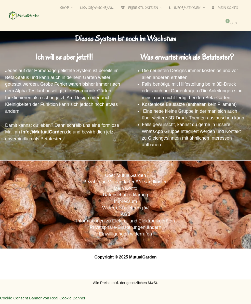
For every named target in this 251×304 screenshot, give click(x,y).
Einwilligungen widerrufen (125, 236)
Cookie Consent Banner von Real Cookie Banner (44, 300)
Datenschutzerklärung (125, 195)
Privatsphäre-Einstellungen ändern (125, 229)
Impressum (126, 202)
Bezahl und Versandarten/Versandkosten (125, 182)
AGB (125, 215)
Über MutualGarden (125, 175)
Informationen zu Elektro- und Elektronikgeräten (125, 222)
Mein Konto (125, 189)
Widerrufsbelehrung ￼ (125, 209)
